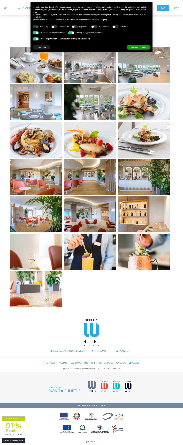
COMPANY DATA (116, 368)
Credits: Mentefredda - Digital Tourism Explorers (105, 363)
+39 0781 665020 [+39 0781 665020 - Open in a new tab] (28, 7)
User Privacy (76, 363)
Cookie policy (63, 363)
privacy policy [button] (101, 7)
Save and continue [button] (138, 47)
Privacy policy (49, 363)
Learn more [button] (41, 47)
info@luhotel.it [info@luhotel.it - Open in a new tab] (124, 351)
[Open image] (36, 65)
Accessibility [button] (92, 442)
